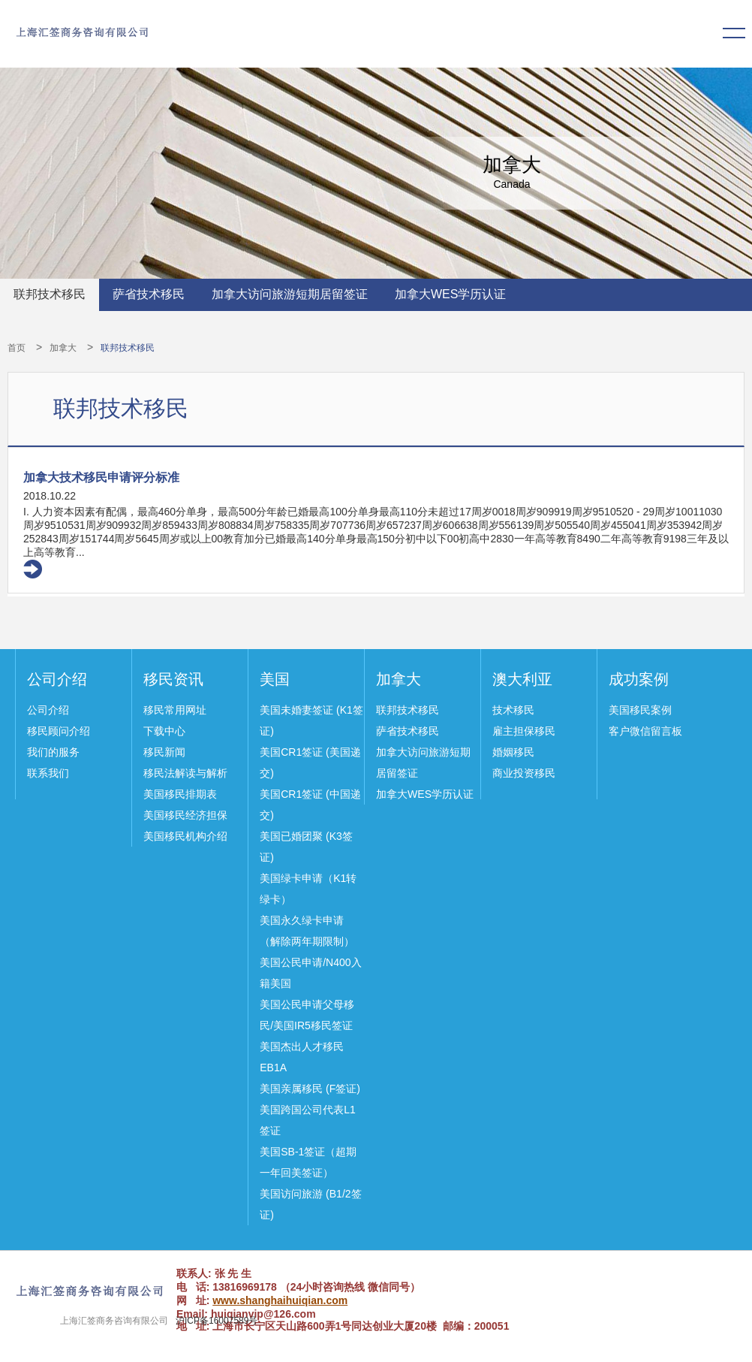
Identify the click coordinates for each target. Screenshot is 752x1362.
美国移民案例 (640, 710)
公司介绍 (57, 679)
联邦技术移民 (50, 294)
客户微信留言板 (645, 731)
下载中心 (164, 731)
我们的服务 (53, 752)
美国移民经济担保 (185, 815)
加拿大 (63, 348)
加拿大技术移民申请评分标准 (101, 477)
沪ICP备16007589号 (216, 1320)
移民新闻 (164, 752)
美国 (275, 679)
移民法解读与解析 (185, 773)
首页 (17, 348)
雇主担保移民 (523, 731)
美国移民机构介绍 (185, 836)
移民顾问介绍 (58, 731)
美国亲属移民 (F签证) (310, 1089)
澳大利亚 (522, 679)
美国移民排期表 (180, 794)
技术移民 (513, 710)
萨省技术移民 (149, 294)
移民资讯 (173, 679)
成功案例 (639, 679)
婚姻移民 (513, 752)
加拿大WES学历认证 (450, 294)
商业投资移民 (523, 773)
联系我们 (48, 773)
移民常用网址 (174, 710)
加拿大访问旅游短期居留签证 (290, 294)
